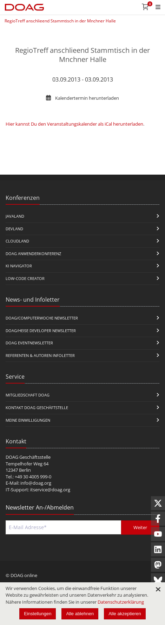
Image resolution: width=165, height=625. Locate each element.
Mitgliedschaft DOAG (28, 395)
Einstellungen (37, 613)
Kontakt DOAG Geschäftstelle (37, 407)
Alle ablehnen (80, 613)
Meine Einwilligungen (28, 420)
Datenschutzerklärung (121, 602)
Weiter (140, 527)
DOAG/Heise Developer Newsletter (41, 330)
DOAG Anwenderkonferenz (33, 253)
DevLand (14, 228)
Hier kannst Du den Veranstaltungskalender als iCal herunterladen (74, 124)
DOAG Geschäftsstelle (28, 457)
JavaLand (15, 216)
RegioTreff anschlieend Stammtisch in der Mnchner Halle (60, 21)
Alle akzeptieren (124, 613)
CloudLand (17, 241)
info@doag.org (35, 483)
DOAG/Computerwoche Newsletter (42, 318)
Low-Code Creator (25, 278)
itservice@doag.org (50, 489)
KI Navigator (19, 265)
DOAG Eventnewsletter (29, 342)
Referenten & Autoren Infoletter (40, 355)
